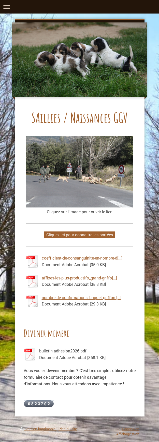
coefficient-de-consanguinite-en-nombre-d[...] (82, 258)
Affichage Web (127, 434)
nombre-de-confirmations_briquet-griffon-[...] (81, 297)
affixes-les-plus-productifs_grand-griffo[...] (79, 277)
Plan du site (68, 429)
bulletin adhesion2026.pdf (62, 350)
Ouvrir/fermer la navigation (79, 6)
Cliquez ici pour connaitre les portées (79, 234)
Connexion (130, 429)
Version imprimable (38, 429)
